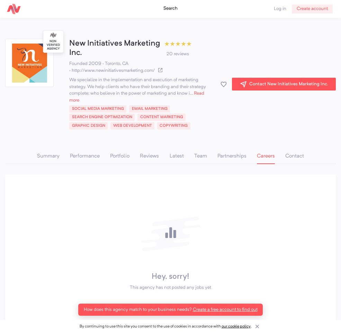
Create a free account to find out (225, 309)
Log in (280, 9)
